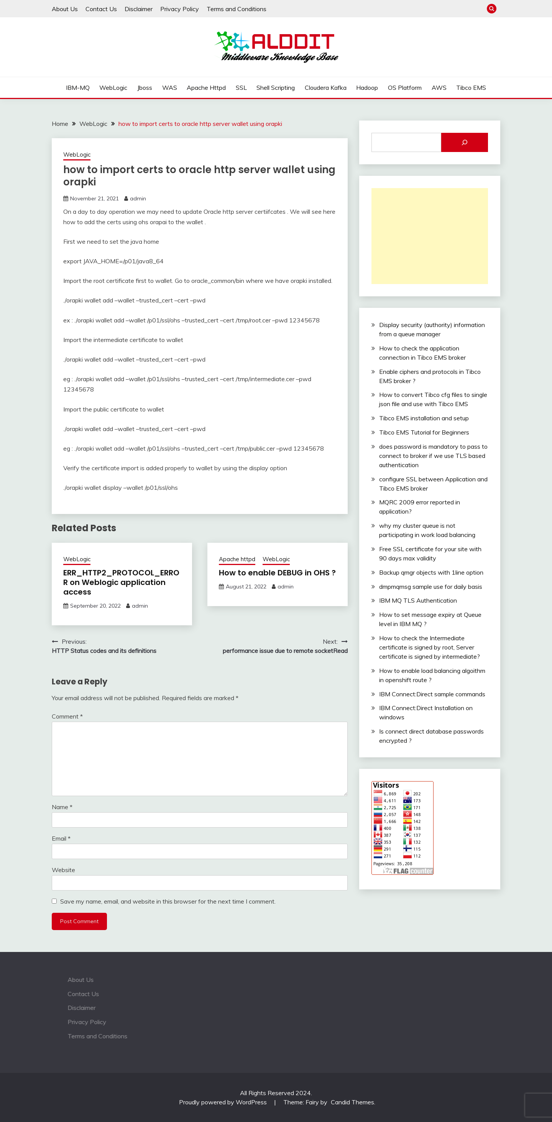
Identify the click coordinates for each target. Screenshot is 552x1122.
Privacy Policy (179, 9)
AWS (439, 87)
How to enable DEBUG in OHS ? (277, 572)
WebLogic (113, 87)
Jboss (144, 87)
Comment (67, 716)
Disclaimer (139, 9)
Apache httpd (206, 87)
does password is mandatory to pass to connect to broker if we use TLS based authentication (433, 456)
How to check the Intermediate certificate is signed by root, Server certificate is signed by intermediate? (429, 647)
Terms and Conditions (236, 9)
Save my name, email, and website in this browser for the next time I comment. (168, 901)
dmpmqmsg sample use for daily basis (430, 586)
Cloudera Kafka (326, 87)
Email (61, 838)
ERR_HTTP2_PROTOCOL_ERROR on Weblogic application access (121, 582)
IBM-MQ (78, 87)
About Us (65, 9)
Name (62, 807)
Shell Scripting (275, 87)
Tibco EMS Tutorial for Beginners (424, 432)
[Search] (464, 142)
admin (138, 198)
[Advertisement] (429, 236)
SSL (241, 87)
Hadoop (367, 87)
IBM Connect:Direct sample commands (432, 694)
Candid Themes (352, 1102)
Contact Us (101, 9)
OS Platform (405, 87)
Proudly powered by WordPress (223, 1102)
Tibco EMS (471, 87)
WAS (169, 87)
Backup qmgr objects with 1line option (431, 572)
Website (63, 870)
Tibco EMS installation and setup (424, 418)
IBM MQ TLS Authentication (418, 600)
